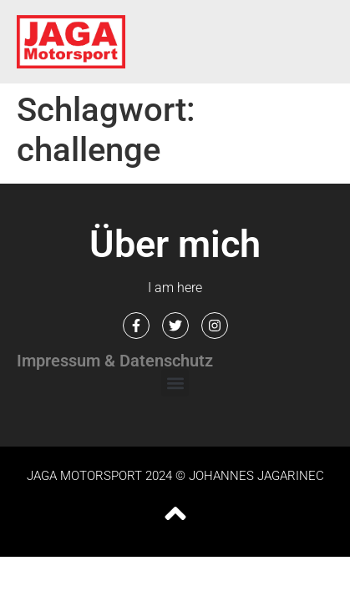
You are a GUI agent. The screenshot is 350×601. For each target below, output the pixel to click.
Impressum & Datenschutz (115, 361)
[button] (175, 382)
